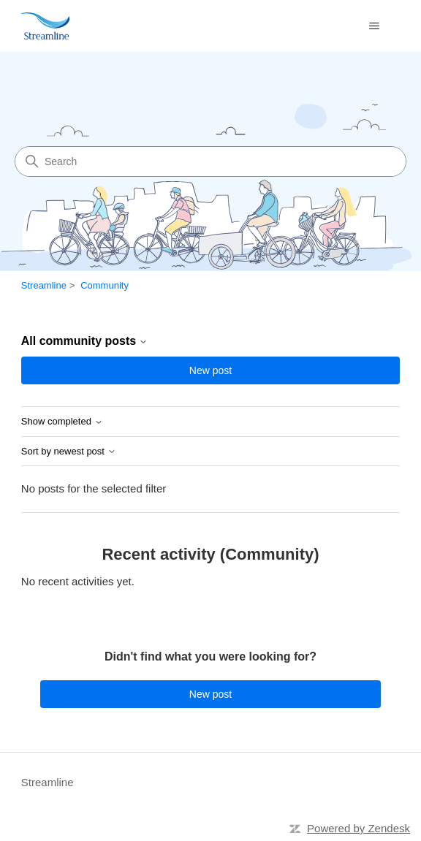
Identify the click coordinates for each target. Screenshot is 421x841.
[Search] (210, 161)
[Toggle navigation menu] (374, 26)
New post (210, 370)
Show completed (62, 421)
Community (104, 285)
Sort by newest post (68, 451)
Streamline (44, 285)
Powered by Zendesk (358, 828)
